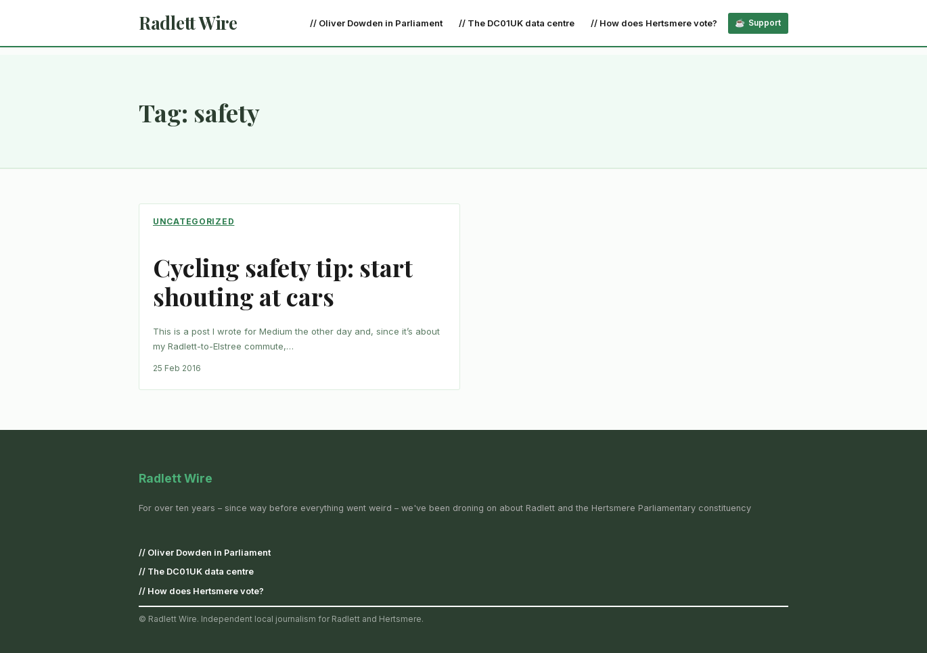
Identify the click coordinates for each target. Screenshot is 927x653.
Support (764, 23)
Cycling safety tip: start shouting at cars (283, 282)
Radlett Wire (188, 22)
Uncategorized (193, 221)
